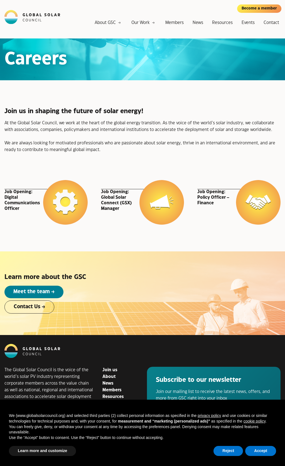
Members (174, 23)
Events (248, 23)
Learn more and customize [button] (42, 450)
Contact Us (27, 306)
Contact (271, 23)
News (198, 23)
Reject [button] (228, 450)
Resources (222, 23)
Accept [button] (260, 450)
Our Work (140, 23)
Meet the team (31, 291)
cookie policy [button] (255, 421)
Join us (109, 370)
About (109, 377)
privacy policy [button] (209, 415)
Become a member (259, 8)
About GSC (105, 23)
